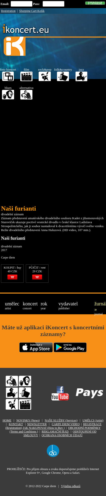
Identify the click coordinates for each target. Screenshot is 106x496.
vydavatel (64, 305)
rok (44, 305)
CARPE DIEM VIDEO (66, 424)
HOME (6, 420)
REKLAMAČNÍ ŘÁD (55, 431)
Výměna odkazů (70, 486)
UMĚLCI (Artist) (92, 420)
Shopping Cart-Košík (31, 11)
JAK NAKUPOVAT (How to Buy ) (43, 428)
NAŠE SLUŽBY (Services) (61, 420)
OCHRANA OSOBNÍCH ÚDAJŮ (62, 435)
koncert (28, 305)
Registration (8, 11)
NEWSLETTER (37, 424)
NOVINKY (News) (28, 420)
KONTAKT (16, 424)
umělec (11, 305)
